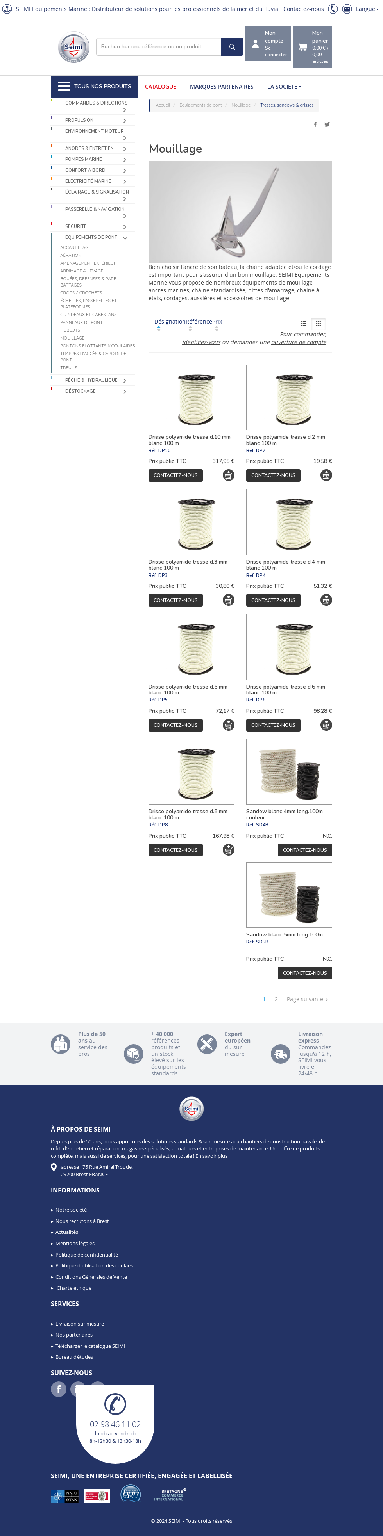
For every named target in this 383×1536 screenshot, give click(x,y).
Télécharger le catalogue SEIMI (90, 1345)
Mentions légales (75, 1243)
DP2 (260, 450)
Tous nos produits (94, 87)
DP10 (164, 450)
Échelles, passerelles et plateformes (88, 304)
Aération (70, 255)
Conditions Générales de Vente (91, 1276)
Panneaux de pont (81, 322)
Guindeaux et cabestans (88, 314)
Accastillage (75, 247)
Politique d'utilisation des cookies (94, 1265)
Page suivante (307, 999)
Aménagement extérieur (88, 263)
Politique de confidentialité (86, 1254)
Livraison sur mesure (79, 1323)
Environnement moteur (94, 131)
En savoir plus (211, 1155)
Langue (367, 8)
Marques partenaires (222, 86)
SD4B (262, 825)
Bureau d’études (74, 1356)
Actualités (66, 1231)
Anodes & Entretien (89, 148)
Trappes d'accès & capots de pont (93, 357)
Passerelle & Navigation (95, 209)
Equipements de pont (91, 237)
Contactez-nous (303, 8)
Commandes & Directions (96, 103)
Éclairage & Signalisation (97, 192)
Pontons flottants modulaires (97, 346)
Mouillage (72, 338)
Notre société (71, 1209)
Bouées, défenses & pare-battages (89, 282)
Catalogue (160, 86)
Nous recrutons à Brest (82, 1221)
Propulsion (79, 120)
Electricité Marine (88, 181)
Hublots (70, 330)
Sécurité (76, 227)
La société (284, 86)
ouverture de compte (298, 341)
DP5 (163, 700)
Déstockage (80, 391)
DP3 (163, 575)
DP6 (260, 700)
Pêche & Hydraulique (91, 380)
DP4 (260, 575)
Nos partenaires (74, 1334)
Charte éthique (73, 1287)
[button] (23, 1527)
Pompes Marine (83, 159)
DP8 (163, 825)
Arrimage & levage (81, 271)
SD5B (262, 942)
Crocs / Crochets (81, 292)
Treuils (68, 367)
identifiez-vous (201, 341)
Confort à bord (85, 170)
